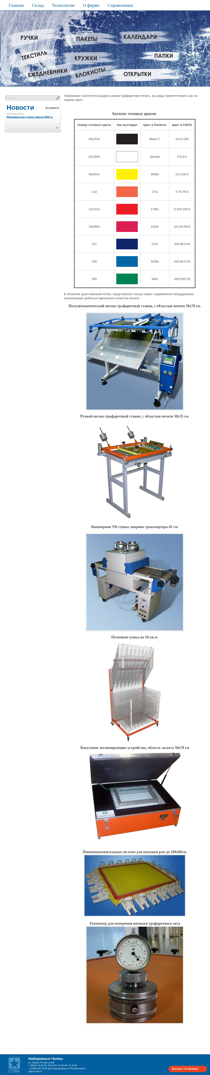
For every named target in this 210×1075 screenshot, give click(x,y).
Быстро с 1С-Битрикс (185, 1068)
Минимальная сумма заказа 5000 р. (30, 117)
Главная (16, 5)
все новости (52, 107)
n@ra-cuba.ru (35, 1071)
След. (57, 126)
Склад (38, 5)
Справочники (120, 5)
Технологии (63, 5)
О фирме (91, 5)
